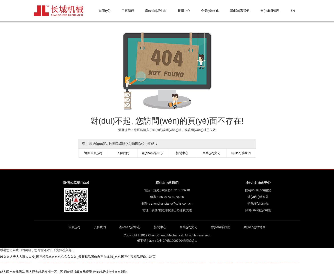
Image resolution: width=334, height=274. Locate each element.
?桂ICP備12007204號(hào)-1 (177, 240)
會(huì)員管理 (269, 10)
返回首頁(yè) (93, 153)
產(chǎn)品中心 (155, 10)
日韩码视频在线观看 (78, 272)
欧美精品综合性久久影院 (110, 272)
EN (292, 10)
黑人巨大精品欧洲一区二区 (44, 272)
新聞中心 (184, 10)
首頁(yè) (104, 10)
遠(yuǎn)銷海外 (258, 197)
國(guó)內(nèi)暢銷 (258, 190)
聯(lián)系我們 (239, 10)
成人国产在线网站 (12, 272)
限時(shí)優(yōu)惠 (258, 210)
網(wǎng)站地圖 (255, 227)
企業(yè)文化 (210, 10)
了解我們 (128, 10)
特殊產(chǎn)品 (258, 203)
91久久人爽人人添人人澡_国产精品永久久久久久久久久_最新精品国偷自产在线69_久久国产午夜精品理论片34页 (78, 256)
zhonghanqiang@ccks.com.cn (171, 203)
